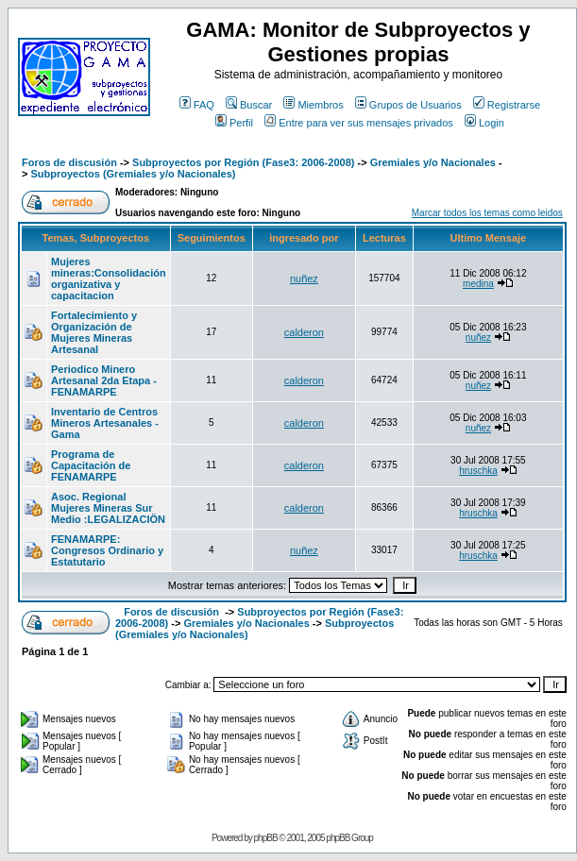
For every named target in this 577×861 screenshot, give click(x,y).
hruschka (478, 470)
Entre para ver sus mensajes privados (358, 122)
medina (478, 284)
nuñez (304, 278)
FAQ (196, 104)
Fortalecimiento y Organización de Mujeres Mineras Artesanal (94, 332)
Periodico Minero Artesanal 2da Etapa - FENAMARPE (104, 380)
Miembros (313, 104)
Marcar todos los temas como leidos (487, 213)
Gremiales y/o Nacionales (433, 162)
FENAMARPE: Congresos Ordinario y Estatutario (107, 550)
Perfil (234, 122)
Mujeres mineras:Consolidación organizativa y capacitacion (108, 278)
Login (484, 122)
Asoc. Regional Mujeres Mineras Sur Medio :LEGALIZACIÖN (108, 508)
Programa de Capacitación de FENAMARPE (90, 465)
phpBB (266, 838)
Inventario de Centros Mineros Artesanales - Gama (105, 423)
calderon (304, 332)
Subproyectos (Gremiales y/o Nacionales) (132, 173)
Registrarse (506, 104)
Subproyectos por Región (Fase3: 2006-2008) (243, 162)
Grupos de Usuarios (408, 104)
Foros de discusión (69, 162)
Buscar (249, 104)
